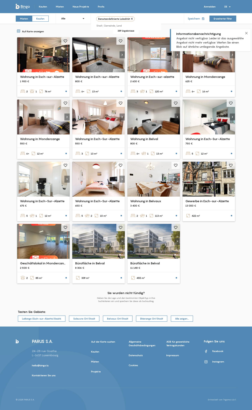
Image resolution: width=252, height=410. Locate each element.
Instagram (214, 362)
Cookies (133, 365)
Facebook (213, 351)
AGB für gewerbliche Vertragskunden (178, 343)
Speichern (196, 19)
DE (228, 7)
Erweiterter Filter (223, 18)
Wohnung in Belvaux (145, 201)
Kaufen (43, 6)
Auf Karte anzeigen (30, 31)
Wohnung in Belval (144, 139)
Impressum (172, 355)
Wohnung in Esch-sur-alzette (152, 77)
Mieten (60, 6)
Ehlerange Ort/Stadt (151, 318)
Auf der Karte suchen (103, 341)
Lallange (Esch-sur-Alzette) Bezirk (41, 318)
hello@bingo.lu (40, 365)
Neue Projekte (81, 6)
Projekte (96, 371)
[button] (67, 54)
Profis (101, 6)
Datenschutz (136, 355)
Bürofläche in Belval (90, 263)
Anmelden (210, 6)
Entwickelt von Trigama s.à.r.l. (222, 399)
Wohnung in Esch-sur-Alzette (42, 77)
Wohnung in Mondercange (205, 77)
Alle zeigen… (182, 318)
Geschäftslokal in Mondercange (43, 263)
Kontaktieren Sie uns (44, 375)
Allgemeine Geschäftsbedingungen (142, 343)
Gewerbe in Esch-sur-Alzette (207, 201)
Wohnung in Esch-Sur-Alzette (97, 139)
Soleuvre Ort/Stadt (84, 318)
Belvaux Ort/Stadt (117, 318)
